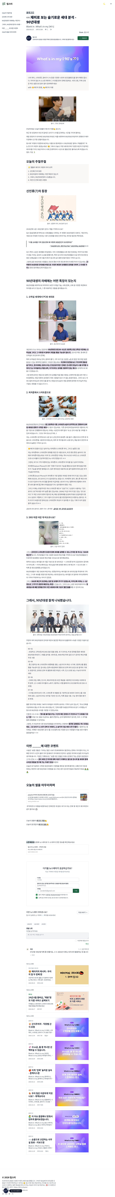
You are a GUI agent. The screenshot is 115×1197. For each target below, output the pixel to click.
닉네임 (39, 878)
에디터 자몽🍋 (41, 820)
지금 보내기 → (82, 912)
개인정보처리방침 (55, 895)
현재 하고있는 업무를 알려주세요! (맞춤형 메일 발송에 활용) (53, 883)
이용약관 (48, 895)
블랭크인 (30, 12)
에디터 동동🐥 (43, 824)
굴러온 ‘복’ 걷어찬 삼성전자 (63, 508)
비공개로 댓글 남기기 (83, 940)
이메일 (39, 889)
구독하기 (83, 38)
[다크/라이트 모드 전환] (104, 4)
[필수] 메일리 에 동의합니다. (53, 895)
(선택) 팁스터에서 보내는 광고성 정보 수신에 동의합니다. (53, 898)
